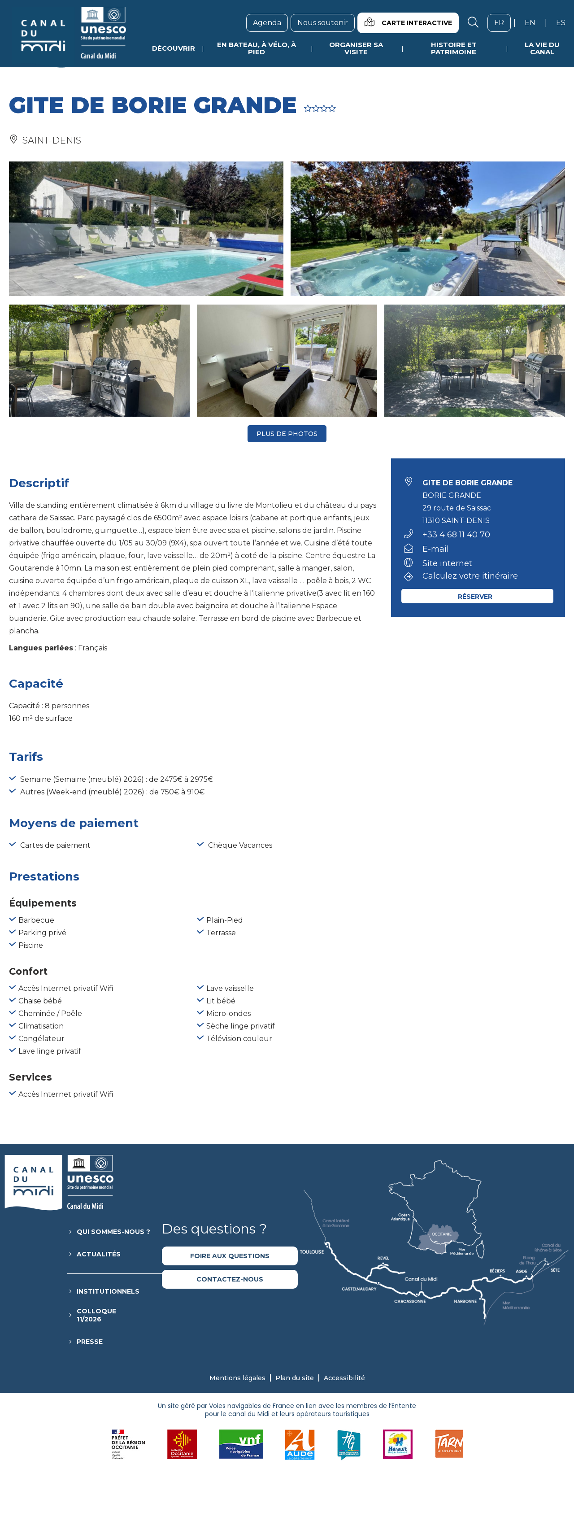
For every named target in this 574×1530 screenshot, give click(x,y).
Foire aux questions (230, 1256)
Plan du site (294, 1378)
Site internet (447, 563)
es (564, 22)
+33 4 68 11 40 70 (456, 535)
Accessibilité (344, 1378)
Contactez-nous (229, 1279)
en (533, 22)
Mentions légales (237, 1378)
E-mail (435, 549)
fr (502, 22)
